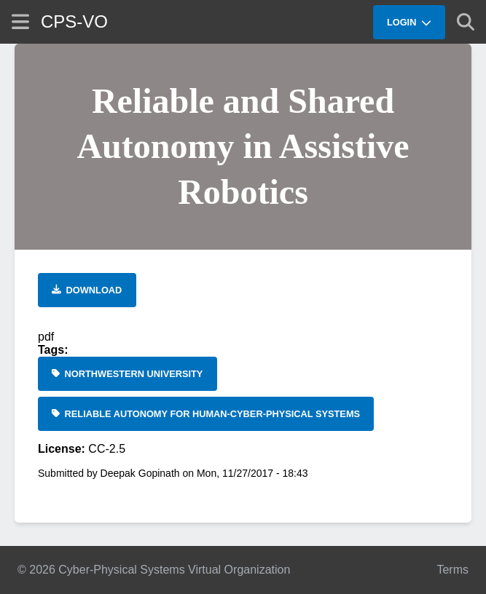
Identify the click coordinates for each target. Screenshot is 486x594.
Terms (452, 569)
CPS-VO (74, 21)
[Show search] (465, 22)
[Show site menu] (20, 21)
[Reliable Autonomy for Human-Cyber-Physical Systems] (206, 414)
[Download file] (87, 290)
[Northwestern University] (127, 374)
